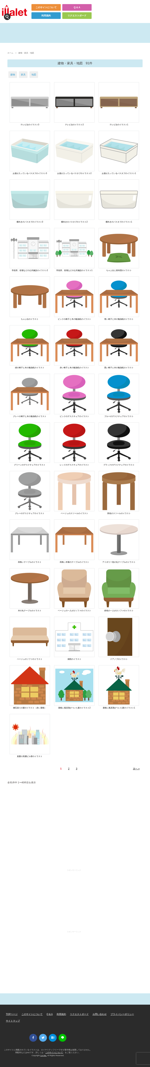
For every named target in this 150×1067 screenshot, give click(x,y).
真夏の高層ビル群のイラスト (29, 756)
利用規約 (46, 15)
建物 (12, 74)
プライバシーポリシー (122, 1014)
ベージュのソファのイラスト (29, 659)
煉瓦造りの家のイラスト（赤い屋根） (29, 708)
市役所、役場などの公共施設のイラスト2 (30, 270)
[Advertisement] (74, 827)
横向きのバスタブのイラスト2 (74, 222)
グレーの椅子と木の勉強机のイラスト (29, 416)
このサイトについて (46, 7)
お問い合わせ (100, 1014)
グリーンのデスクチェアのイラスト (29, 465)
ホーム (10, 53)
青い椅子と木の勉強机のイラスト (119, 319)
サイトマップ (13, 1020)
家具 (23, 74)
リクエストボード (77, 15)
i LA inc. (43, 1055)
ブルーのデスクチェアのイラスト (119, 416)
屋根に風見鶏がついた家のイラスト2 (74, 708)
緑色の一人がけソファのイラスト (119, 610)
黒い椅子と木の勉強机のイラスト (119, 368)
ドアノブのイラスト (119, 659)
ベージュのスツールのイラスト (74, 513)
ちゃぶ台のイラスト (29, 319)
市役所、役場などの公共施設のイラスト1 (74, 270)
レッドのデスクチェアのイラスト (74, 465)
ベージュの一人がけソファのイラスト (74, 610)
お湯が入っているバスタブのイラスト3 (30, 173)
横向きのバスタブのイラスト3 (30, 222)
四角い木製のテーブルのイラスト (74, 562)
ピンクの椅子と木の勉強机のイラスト (74, 319)
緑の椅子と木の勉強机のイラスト (29, 368)
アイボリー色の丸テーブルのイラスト (119, 562)
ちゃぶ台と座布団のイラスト (119, 270)
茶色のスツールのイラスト (119, 513)
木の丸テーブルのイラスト (29, 610)
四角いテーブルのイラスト (29, 562)
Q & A (77, 7)
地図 (33, 74)
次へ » (136, 768)
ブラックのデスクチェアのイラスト (119, 465)
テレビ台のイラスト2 (74, 125)
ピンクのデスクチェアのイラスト (74, 416)
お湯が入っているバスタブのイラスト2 (74, 173)
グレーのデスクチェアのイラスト (29, 513)
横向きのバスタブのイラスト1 (119, 222)
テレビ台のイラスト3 (30, 125)
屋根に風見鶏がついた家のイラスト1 (119, 708)
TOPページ (12, 1014)
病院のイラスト (74, 659)
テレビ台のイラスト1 (119, 125)
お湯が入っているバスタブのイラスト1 (119, 173)
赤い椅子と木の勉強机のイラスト (74, 368)
